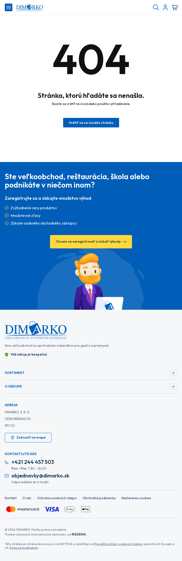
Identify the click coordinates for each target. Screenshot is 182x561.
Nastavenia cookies (136, 498)
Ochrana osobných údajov (57, 498)
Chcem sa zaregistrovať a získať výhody (91, 241)
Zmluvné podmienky (24, 548)
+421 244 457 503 (32, 462)
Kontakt (11, 498)
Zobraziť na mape (28, 437)
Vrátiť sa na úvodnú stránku (91, 123)
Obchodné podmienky (99, 498)
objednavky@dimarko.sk (40, 475)
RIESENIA (79, 534)
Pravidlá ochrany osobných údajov (118, 544)
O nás (26, 498)
